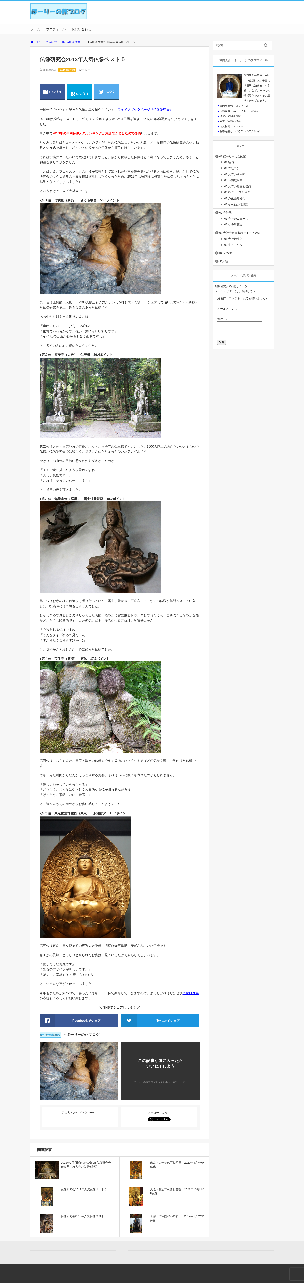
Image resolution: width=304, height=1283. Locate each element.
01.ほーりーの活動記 (232, 156)
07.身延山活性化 (234, 198)
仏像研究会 (191, 993)
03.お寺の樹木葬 (234, 174)
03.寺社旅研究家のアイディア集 (239, 232)
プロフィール (56, 29)
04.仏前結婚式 (233, 180)
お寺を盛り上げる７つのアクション (241, 131)
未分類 (223, 261)
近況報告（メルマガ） (233, 126)
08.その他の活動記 (236, 204)
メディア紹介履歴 (230, 116)
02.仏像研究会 (71, 42)
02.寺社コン (232, 168)
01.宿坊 (229, 162)
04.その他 (225, 253)
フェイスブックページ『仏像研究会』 (145, 109)
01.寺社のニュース (236, 218)
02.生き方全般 (233, 244)
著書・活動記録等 (230, 121)
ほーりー (84, 69)
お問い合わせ (81, 29)
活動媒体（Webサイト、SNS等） (239, 111)
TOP (35, 42)
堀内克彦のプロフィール (234, 105)
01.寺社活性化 (233, 238)
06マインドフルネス (237, 192)
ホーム (35, 29)
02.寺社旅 (51, 42)
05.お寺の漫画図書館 (237, 186)
